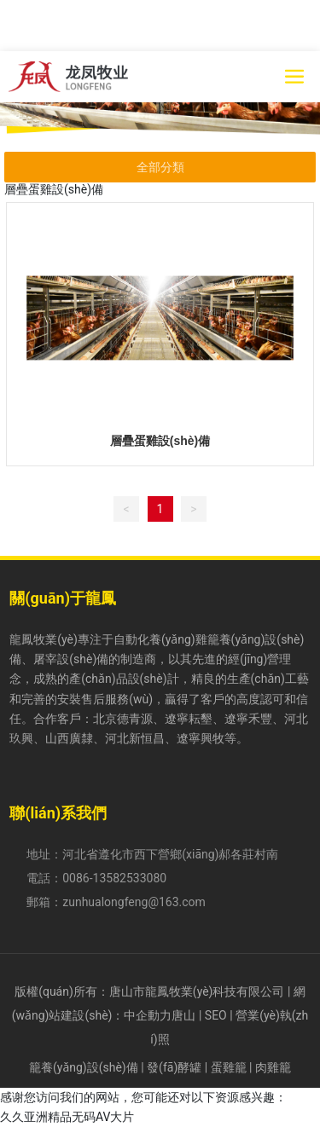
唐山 (183, 1015)
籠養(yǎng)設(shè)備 (83, 1067)
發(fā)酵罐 (174, 1067)
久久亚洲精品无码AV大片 (67, 1117)
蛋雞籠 (229, 1067)
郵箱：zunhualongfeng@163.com (116, 902)
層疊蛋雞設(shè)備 (160, 441)
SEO (216, 1015)
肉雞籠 (273, 1067)
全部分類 (160, 167)
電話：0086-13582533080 (96, 878)
